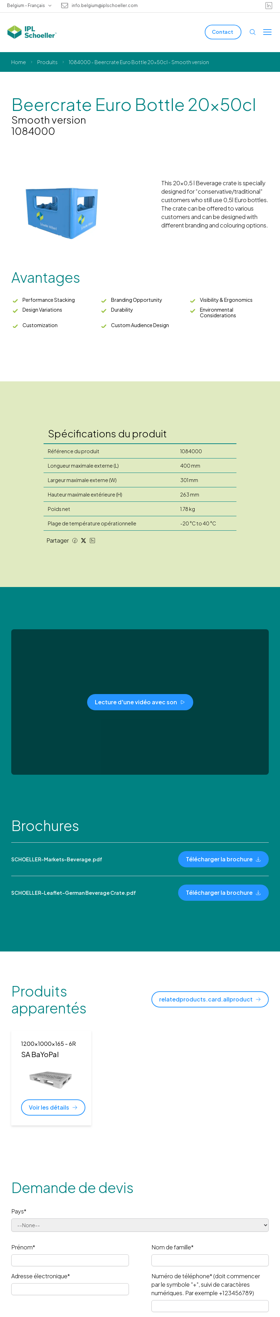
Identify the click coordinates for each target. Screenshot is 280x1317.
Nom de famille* (172, 1247)
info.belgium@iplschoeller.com (105, 5)
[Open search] (252, 32)
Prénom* (23, 1247)
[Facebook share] (75, 540)
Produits (47, 62)
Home (18, 62)
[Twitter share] (83, 540)
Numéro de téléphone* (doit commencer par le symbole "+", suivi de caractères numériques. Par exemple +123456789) (205, 1284)
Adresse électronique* (40, 1276)
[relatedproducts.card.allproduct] (210, 999)
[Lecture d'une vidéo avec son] (140, 702)
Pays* (18, 1211)
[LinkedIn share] (92, 540)
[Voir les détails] (53, 1107)
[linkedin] (269, 5)
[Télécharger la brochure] (223, 859)
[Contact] (223, 32)
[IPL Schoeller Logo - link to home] (32, 32)
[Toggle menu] (267, 32)
